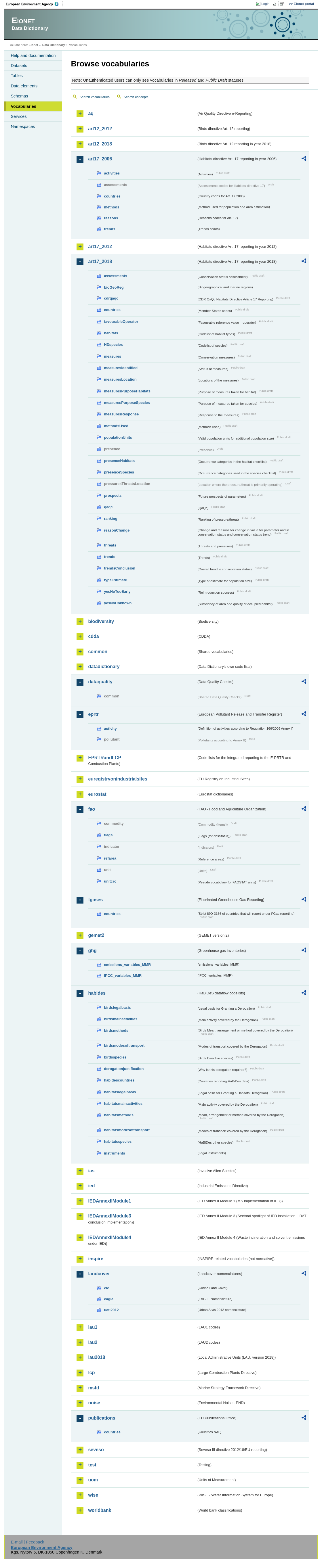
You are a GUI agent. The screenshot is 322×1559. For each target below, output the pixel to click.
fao (91, 809)
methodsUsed (116, 426)
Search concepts (136, 97)
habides (96, 993)
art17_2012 (100, 246)
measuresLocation (120, 379)
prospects (112, 495)
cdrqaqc (111, 298)
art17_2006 (100, 158)
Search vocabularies (94, 97)
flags (108, 835)
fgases (95, 899)
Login (265, 3)
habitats (111, 333)
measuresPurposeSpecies (127, 402)
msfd (93, 1387)
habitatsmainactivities (123, 1103)
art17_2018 (100, 261)
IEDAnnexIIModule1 (109, 1201)
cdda (93, 636)
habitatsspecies (118, 1141)
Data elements (24, 86)
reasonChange (116, 530)
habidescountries (119, 1080)
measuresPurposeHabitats (127, 391)
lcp (91, 1372)
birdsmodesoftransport (124, 1045)
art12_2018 (100, 143)
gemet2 (96, 935)
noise (94, 1402)
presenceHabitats (119, 461)
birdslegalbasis (117, 1007)
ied (91, 1185)
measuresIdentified (121, 368)
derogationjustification (124, 1069)
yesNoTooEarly (117, 591)
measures (112, 356)
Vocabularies (23, 106)
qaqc (108, 507)
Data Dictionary (53, 45)
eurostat (97, 794)
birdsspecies (115, 1057)
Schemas (19, 96)
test (92, 1464)
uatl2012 (111, 1310)
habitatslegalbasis (120, 1092)
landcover (99, 1273)
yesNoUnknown (118, 603)
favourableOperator (121, 321)
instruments (114, 1153)
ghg (92, 950)
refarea (110, 858)
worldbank (99, 1510)
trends (109, 229)
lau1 (92, 1327)
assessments (115, 276)
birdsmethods (116, 1030)
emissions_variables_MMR (127, 964)
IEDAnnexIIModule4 (109, 1237)
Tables (17, 75)
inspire (95, 1258)
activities (112, 173)
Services (18, 116)
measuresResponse (121, 414)
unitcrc (110, 881)
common (97, 651)
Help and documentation (33, 55)
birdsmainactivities (120, 1019)
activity (110, 728)
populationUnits (118, 437)
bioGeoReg (113, 287)
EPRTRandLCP (104, 757)
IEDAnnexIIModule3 (109, 1215)
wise (93, 1495)
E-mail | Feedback (27, 1542)
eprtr (93, 714)
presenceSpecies (119, 472)
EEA (34, 4)
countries (112, 196)
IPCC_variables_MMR (123, 975)
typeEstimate (115, 580)
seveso (96, 1449)
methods (111, 207)
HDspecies (113, 344)
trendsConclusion (119, 568)
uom (93, 1479)
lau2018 (96, 1357)
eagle (108, 1299)
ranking (110, 518)
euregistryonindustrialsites (117, 778)
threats (110, 545)
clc (106, 1288)
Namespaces (23, 126)
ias (91, 1170)
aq (91, 113)
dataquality (100, 681)
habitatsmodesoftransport (127, 1130)
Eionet (33, 45)
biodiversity (101, 621)
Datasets (19, 65)
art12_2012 (100, 128)
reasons (111, 218)
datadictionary (103, 666)
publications (101, 1418)
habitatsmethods (118, 1115)
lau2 (92, 1342)
